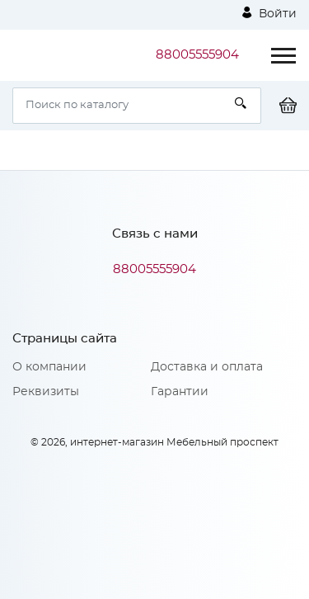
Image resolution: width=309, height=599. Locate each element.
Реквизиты (45, 392)
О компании (49, 367)
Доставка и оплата (207, 367)
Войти (269, 13)
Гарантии (179, 392)
